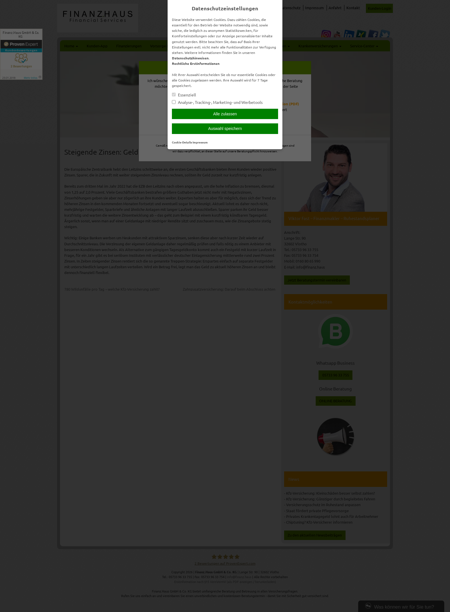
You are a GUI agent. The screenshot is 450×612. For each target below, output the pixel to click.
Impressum (200, 142)
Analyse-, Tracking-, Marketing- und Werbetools (217, 102)
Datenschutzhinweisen (190, 58)
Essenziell (184, 95)
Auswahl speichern (225, 128)
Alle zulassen (225, 114)
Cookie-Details (182, 142)
